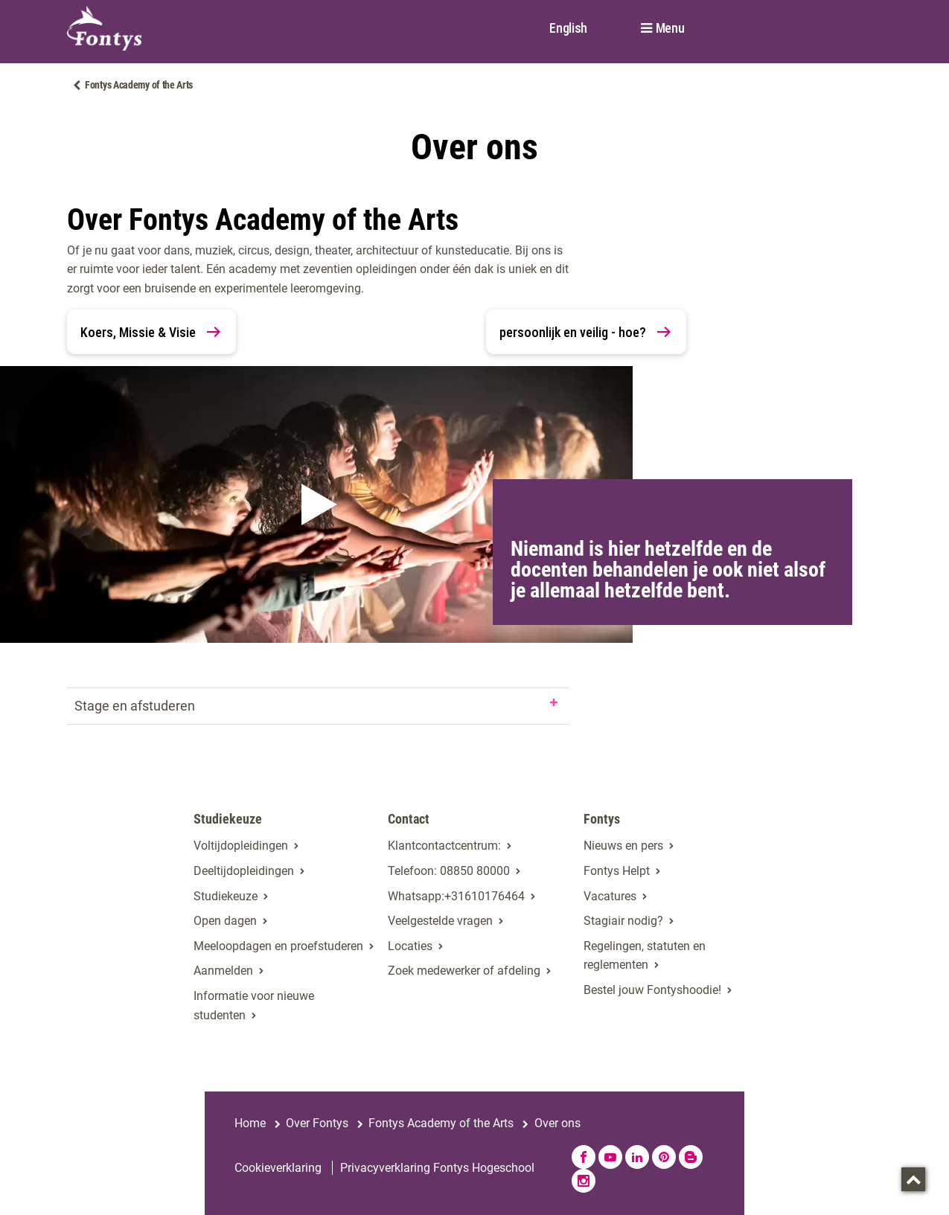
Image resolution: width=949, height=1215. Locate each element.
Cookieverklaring (278, 1168)
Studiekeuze (226, 896)
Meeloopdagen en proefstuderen (278, 946)
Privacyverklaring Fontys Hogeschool (437, 1168)
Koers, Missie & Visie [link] (151, 332)
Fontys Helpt (617, 871)
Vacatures (610, 896)
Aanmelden (223, 971)
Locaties (410, 946)
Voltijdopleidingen (241, 846)
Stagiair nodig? (623, 921)
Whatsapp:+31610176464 (456, 896)
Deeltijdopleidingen (244, 871)
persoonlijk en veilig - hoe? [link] (586, 332)
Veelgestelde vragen (440, 921)
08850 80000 (475, 871)
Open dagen (225, 921)
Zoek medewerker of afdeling (464, 971)
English (568, 28)
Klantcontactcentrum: (444, 846)
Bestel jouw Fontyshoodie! (652, 990)
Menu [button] (670, 28)
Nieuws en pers (623, 846)
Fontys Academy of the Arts (139, 85)
